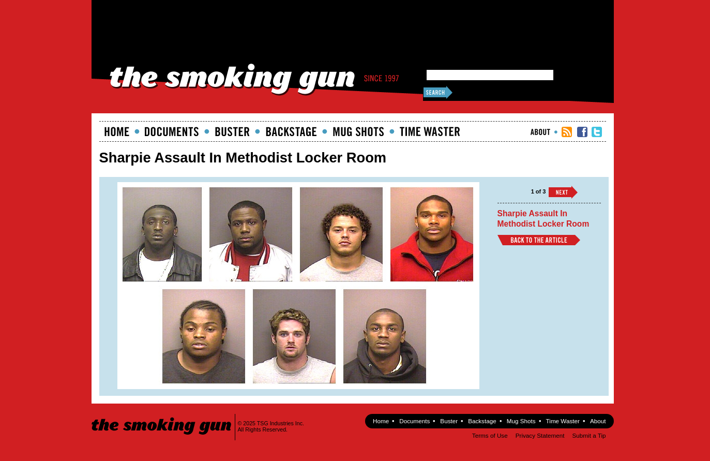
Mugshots (358, 131)
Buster (232, 131)
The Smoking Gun (162, 417)
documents (172, 131)
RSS (567, 132)
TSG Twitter (597, 132)
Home (116, 131)
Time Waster (430, 131)
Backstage (291, 131)
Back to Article (538, 240)
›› (563, 192)
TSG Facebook (582, 132)
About (540, 132)
